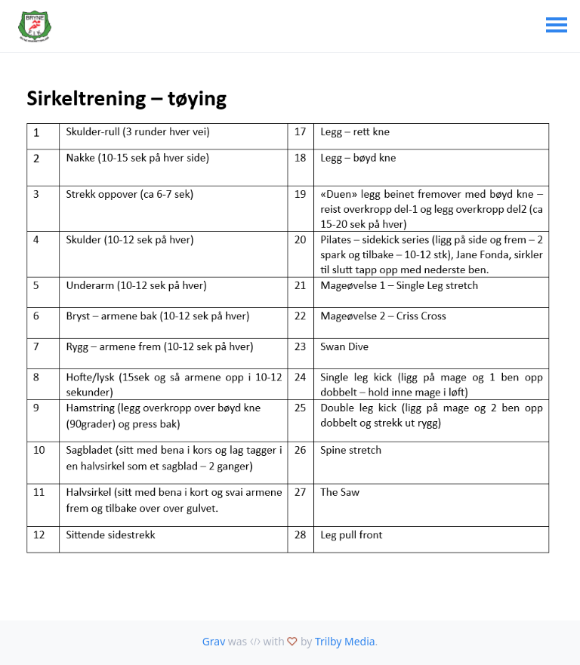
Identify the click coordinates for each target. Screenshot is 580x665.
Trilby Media (345, 641)
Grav (214, 641)
